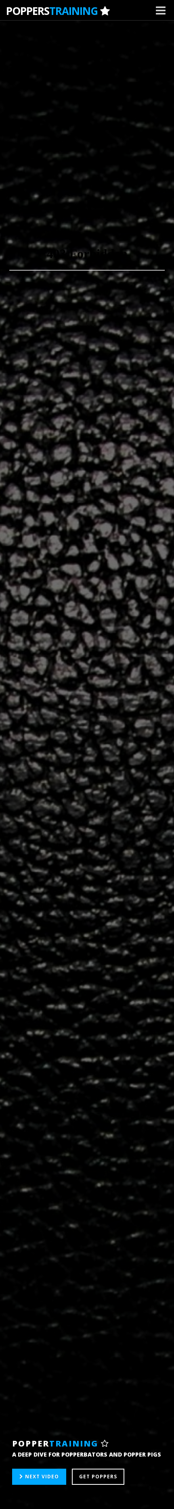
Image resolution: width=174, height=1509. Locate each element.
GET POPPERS (98, 1476)
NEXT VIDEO (39, 1476)
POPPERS (57, 11)
